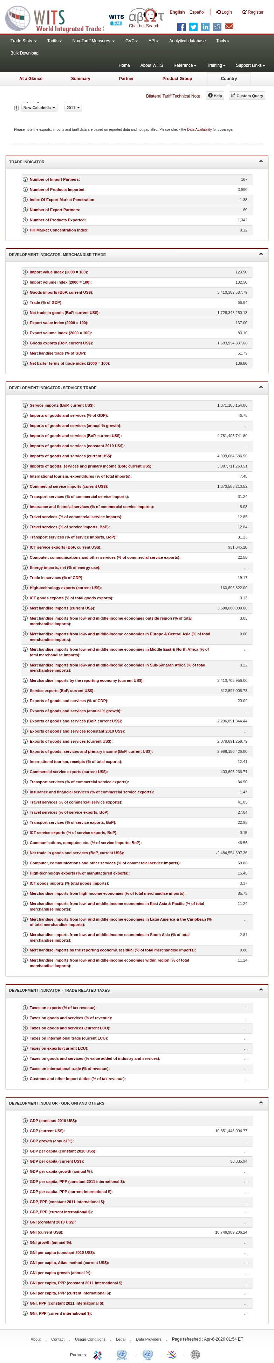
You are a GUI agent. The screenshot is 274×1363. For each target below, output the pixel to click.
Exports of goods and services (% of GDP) (68, 701)
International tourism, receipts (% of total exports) (75, 761)
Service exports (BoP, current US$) (61, 690)
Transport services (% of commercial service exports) (79, 782)
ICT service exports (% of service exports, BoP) (73, 832)
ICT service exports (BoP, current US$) (65, 547)
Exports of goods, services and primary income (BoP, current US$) (91, 751)
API (154, 40)
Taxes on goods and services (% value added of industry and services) (94, 1058)
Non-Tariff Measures (94, 40)
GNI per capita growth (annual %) (60, 1273)
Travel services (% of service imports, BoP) (69, 527)
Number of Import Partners (54, 179)
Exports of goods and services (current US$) (70, 741)
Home (124, 65)
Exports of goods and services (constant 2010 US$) (77, 731)
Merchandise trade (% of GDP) (57, 353)
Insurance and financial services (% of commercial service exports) (91, 792)
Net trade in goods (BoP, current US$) (64, 313)
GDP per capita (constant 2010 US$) (62, 1151)
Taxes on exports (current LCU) (58, 1048)
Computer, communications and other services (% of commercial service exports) (104, 557)
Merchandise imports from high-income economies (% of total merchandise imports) (107, 893)
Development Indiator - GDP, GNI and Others (136, 1102)
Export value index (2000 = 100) (58, 323)
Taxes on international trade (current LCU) (68, 1038)
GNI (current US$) (46, 1232)
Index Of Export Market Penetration (62, 200)
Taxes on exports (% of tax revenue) (62, 1008)
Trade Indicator (136, 161)
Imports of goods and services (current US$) (70, 456)
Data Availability (200, 129)
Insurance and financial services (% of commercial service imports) (91, 507)
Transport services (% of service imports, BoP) (72, 537)
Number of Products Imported (57, 189)
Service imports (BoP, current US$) (62, 405)
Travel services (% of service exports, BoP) (69, 812)
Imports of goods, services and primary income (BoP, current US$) (90, 466)
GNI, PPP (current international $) (60, 1313)
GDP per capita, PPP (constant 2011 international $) (77, 1181)
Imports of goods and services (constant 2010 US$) (77, 446)
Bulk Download (25, 53)
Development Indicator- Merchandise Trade (136, 254)
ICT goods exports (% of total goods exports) (71, 598)
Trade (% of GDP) (45, 302)
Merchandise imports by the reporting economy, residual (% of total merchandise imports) (112, 950)
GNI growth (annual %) (50, 1242)
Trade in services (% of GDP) (56, 578)
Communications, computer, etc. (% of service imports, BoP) (85, 843)
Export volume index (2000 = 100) (60, 333)
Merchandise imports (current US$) (62, 608)
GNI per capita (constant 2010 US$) (62, 1252)
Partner (126, 78)
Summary (80, 78)
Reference (184, 65)
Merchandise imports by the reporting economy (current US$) (86, 680)
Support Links (250, 65)
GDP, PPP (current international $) (61, 1212)
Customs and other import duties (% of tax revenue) (77, 1079)
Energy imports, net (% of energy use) (64, 567)
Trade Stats (24, 40)
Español (197, 12)
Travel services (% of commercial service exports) (75, 802)
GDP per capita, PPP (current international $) (70, 1192)
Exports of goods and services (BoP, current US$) (75, 721)
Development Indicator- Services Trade (136, 387)
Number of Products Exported (57, 220)
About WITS (152, 65)
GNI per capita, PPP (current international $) (70, 1293)
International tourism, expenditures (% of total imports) (80, 476)
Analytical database (187, 40)
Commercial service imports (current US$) (68, 486)
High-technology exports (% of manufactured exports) (79, 873)
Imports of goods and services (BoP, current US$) (75, 436)
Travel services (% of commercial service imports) (75, 517)
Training (216, 65)
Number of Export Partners (54, 210)
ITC (99, 1354)
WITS (70, 17)
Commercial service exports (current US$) (68, 772)
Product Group (177, 78)
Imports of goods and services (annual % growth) (75, 425)
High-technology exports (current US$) (65, 588)
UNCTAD (123, 1354)
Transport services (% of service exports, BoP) (72, 822)
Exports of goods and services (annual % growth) (75, 711)
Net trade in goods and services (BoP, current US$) (76, 853)
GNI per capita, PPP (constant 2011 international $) (76, 1283)
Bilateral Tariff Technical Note (173, 96)
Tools (223, 40)
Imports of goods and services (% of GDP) (68, 415)
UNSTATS (148, 1354)
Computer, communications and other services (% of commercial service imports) (104, 863)
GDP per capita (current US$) (56, 1161)
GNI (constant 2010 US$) (52, 1222)
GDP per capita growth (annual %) (61, 1171)
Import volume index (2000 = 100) (60, 282)
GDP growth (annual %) (51, 1141)
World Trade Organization (172, 1354)
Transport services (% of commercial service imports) (79, 496)
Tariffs (54, 40)
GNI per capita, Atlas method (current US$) (69, 1263)
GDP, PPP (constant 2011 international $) (67, 1202)
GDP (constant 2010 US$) (53, 1121)
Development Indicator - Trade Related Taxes (136, 989)
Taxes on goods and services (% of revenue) (70, 1018)
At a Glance (30, 78)
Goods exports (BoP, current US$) (61, 343)
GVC (131, 40)
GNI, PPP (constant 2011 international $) (66, 1303)
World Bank (197, 1354)
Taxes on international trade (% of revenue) (69, 1068)
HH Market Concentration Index (58, 230)
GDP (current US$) (46, 1131)
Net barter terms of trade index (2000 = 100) (69, 363)
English (177, 12)
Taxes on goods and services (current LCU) (69, 1028)
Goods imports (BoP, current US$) (61, 292)
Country (229, 78)
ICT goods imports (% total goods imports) (69, 883)
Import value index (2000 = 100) (58, 272)
